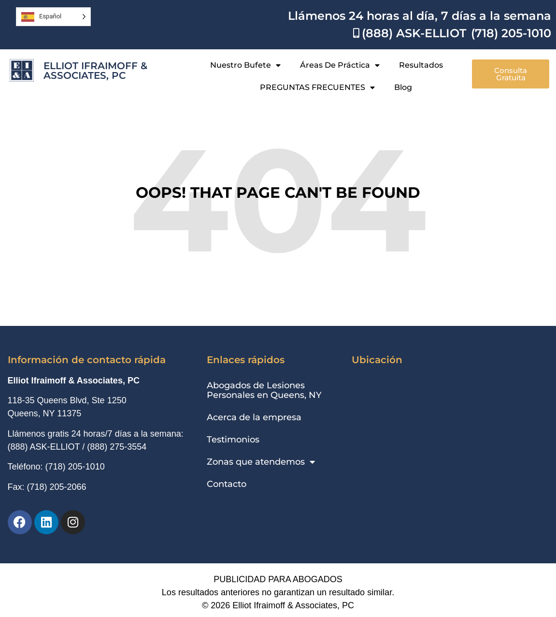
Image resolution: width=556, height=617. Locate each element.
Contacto (226, 484)
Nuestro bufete (245, 65)
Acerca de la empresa (254, 417)
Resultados (421, 65)
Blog (403, 87)
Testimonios (233, 439)
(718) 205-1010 (75, 466)
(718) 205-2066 (56, 487)
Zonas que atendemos (261, 462)
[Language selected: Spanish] (53, 16)
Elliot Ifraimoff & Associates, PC (95, 70)
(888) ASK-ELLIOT (44, 447)
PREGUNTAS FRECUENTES (317, 87)
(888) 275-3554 (116, 447)
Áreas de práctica (340, 65)
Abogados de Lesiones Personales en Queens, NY (264, 390)
